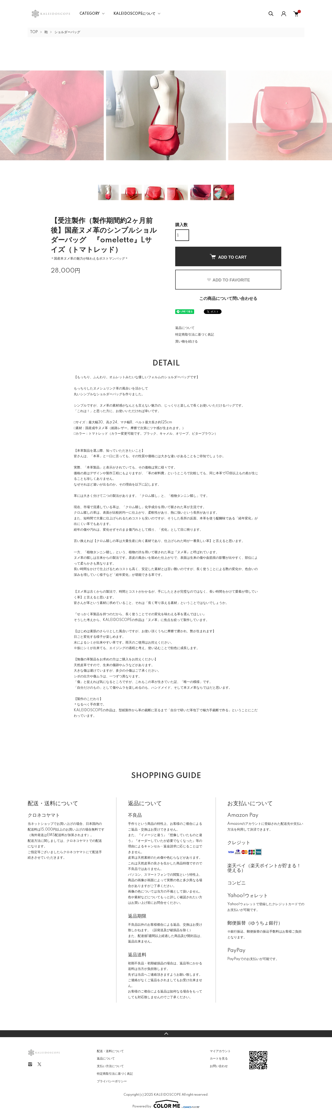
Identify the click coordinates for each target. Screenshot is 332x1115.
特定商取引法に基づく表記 (194, 335)
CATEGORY (90, 14)
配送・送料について (110, 1051)
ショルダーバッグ (67, 32)
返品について (185, 328)
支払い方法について (110, 1066)
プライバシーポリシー (112, 1081)
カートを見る (219, 1058)
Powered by (166, 1104)
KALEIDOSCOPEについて (134, 14)
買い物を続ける (186, 341)
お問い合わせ (219, 1066)
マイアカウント (220, 1051)
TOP (34, 32)
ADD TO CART (228, 257)
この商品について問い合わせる (228, 298)
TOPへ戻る (166, 1033)
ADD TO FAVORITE (228, 280)
